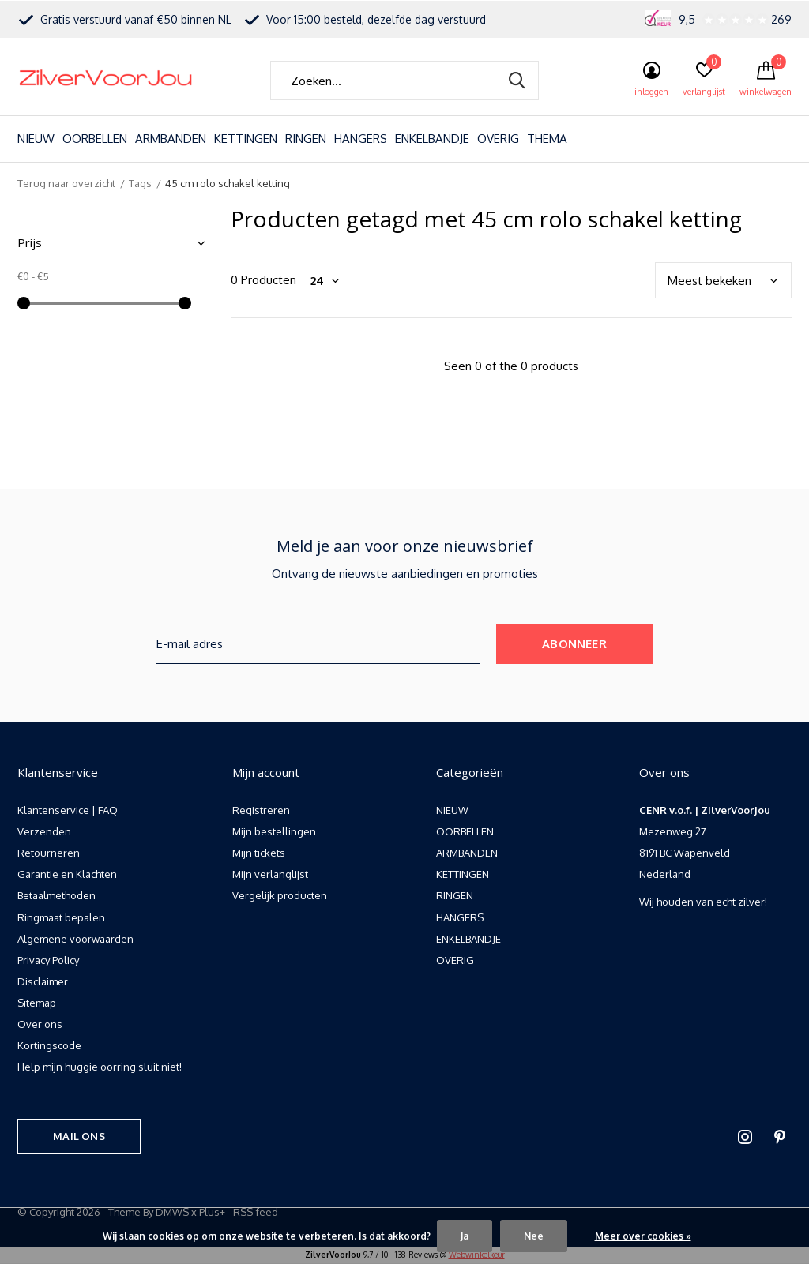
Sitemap (36, 1002)
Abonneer (574, 643)
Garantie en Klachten (67, 874)
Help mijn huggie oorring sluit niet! (99, 1066)
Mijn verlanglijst (270, 874)
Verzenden (44, 831)
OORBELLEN (94, 138)
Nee (534, 1236)
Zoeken (517, 80)
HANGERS (360, 138)
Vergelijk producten (279, 895)
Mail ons (78, 1136)
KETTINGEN (245, 138)
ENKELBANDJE (432, 138)
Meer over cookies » (643, 1236)
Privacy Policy (48, 960)
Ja (464, 1236)
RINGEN (305, 138)
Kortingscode (49, 1045)
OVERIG (498, 138)
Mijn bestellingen (274, 831)
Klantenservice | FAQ (67, 810)
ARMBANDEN (170, 138)
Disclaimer (42, 981)
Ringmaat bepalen (61, 917)
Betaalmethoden (56, 895)
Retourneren (48, 852)
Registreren (261, 810)
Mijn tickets (258, 852)
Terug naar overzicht (66, 183)
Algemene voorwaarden (75, 938)
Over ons (39, 1024)
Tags (140, 183)
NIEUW (36, 138)
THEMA (547, 138)
